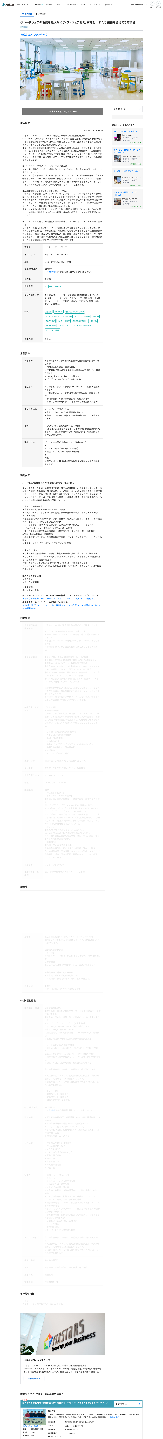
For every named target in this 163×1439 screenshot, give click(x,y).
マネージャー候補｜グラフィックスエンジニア (127, 151)
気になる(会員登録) (72, 1410)
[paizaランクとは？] (140, 109)
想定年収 (51, 265)
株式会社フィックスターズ (33, 34)
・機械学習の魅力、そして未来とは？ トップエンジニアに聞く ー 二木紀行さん (56, 586)
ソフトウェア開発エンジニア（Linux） (125, 193)
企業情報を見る (34, 1332)
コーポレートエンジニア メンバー (127, 172)
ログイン (152, 7)
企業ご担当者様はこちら (139, 4)
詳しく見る (114, 1371)
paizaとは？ (109, 4)
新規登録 (158, 7)
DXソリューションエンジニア (125, 131)
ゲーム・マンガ (86, 4)
